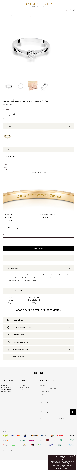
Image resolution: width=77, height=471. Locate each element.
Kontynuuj (58, 468)
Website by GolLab (71, 451)
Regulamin (61, 420)
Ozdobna (10, 221)
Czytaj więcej (66, 468)
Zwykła (10, 218)
